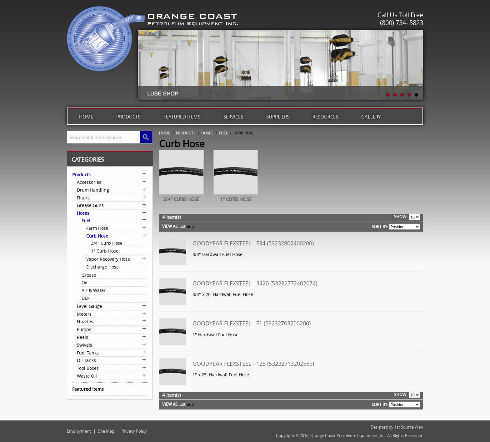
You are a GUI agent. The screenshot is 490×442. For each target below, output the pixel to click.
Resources (325, 116)
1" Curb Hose (236, 199)
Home (86, 116)
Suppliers (277, 116)
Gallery (371, 116)
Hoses (207, 132)
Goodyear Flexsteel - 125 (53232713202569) (253, 363)
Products (128, 116)
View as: (170, 226)
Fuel (223, 132)
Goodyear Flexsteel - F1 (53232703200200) (251, 323)
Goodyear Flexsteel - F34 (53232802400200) (253, 243)
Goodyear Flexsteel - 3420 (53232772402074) (254, 283)
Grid (190, 226)
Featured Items (181, 116)
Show (400, 216)
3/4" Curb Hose (181, 199)
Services (233, 116)
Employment (79, 431)
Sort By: (380, 226)
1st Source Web (408, 427)
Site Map (106, 431)
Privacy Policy (134, 431)
